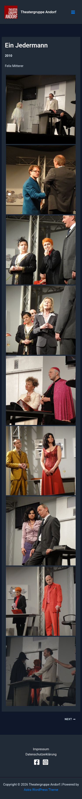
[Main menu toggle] (73, 12)
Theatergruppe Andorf (38, 12)
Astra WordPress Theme (41, 790)
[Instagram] (45, 762)
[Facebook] (37, 762)
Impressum (41, 749)
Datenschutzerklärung (41, 754)
